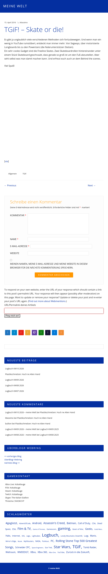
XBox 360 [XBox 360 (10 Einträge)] (42, 552)
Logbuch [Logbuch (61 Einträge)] (50, 535)
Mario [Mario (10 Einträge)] (93, 535)
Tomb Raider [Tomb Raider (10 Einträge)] (89, 547)
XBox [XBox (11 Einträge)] (33, 552)
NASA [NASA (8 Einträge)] (37, 541)
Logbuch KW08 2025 (49, 434)
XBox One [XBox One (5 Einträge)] (52, 552)
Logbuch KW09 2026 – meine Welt (20, 429)
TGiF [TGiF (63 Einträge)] (77, 546)
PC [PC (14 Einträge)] (52, 541)
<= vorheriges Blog (12, 456)
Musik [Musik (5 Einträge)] (20, 541)
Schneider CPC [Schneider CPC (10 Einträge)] (22, 547)
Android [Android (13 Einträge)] (36, 523)
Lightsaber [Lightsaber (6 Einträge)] (36, 536)
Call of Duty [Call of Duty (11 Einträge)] (84, 523)
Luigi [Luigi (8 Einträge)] (86, 535)
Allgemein (12, 173)
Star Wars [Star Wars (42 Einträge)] (62, 546)
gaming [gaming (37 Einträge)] (64, 528)
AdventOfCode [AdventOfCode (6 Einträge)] (25, 523)
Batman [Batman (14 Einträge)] (71, 523)
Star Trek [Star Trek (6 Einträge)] (48, 547)
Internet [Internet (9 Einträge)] (16, 535)
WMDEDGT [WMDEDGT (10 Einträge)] (22, 552)
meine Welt (15, 6)
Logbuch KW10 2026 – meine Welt (20, 412)
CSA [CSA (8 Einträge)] (93, 523)
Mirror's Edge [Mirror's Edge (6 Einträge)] (11, 541)
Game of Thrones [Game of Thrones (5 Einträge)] (39, 529)
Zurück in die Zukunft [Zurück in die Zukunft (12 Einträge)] (77, 552)
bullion (8, 423)
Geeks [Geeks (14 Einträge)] (88, 529)
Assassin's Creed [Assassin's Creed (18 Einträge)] (54, 523)
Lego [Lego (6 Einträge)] (28, 536)
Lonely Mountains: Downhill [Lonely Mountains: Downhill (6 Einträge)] (71, 536)
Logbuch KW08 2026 (14, 385)
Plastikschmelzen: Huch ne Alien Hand (22, 374)
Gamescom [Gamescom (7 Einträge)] (51, 529)
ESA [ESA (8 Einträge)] (14, 529)
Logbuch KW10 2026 (14, 368)
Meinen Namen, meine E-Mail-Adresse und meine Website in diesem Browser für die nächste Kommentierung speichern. (48, 265)
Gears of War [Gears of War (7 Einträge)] (77, 529)
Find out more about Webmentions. (47, 301)
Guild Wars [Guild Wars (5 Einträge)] (98, 529)
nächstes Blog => (12, 463)
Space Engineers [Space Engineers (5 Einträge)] (37, 548)
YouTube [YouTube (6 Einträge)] (61, 552)
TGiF (24, 173)
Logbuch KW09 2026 (14, 379)
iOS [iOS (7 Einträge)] (23, 536)
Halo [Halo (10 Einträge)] (8, 535)
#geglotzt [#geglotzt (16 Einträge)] (11, 523)
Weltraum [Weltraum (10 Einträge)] (11, 552)
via (6, 161)
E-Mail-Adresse (20, 246)
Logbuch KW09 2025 (49, 429)
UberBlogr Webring (13, 459)
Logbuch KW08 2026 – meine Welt (20, 434)
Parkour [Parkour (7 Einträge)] (45, 541)
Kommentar (18, 215)
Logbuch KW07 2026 (14, 391)
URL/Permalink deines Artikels (20, 304)
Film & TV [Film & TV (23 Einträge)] (24, 529)
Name (14, 239)
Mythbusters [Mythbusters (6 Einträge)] (28, 541)
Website (14, 253)
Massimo (24, 22)
